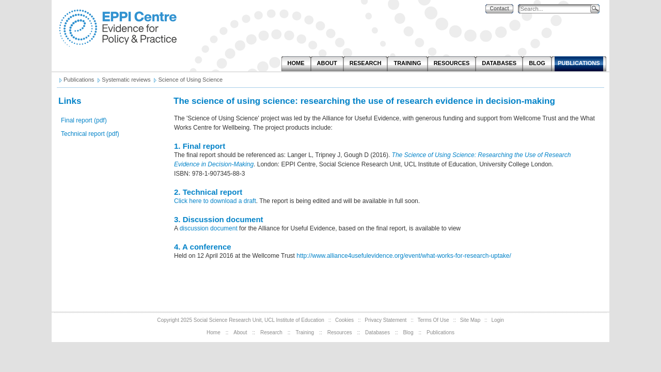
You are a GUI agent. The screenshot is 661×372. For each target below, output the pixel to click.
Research (271, 332)
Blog (408, 332)
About (240, 332)
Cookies (344, 320)
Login (497, 320)
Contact (499, 8)
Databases (377, 332)
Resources (339, 332)
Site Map (470, 320)
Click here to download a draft (215, 201)
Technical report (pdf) (90, 133)
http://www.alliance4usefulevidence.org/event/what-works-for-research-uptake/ (403, 255)
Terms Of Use (433, 320)
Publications (440, 332)
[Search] (557, 9)
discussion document (209, 228)
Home (214, 332)
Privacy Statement (385, 320)
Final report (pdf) (84, 120)
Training (304, 332)
